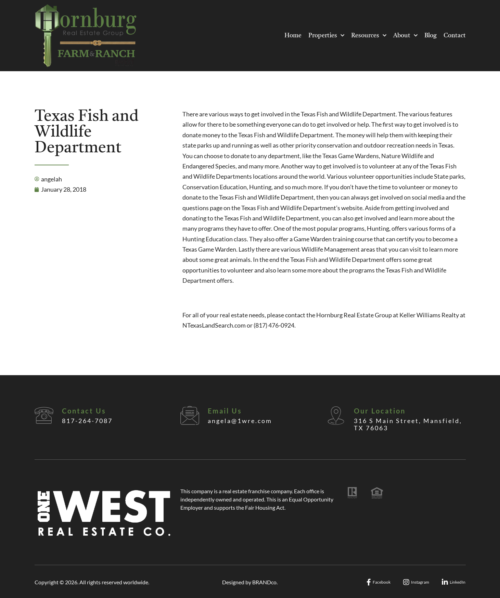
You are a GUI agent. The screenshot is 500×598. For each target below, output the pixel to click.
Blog (430, 36)
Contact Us (84, 411)
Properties (326, 35)
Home (293, 36)
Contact (455, 36)
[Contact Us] (44, 415)
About (405, 35)
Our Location (380, 411)
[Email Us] (189, 415)
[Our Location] (335, 415)
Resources (368, 35)
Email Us (225, 411)
